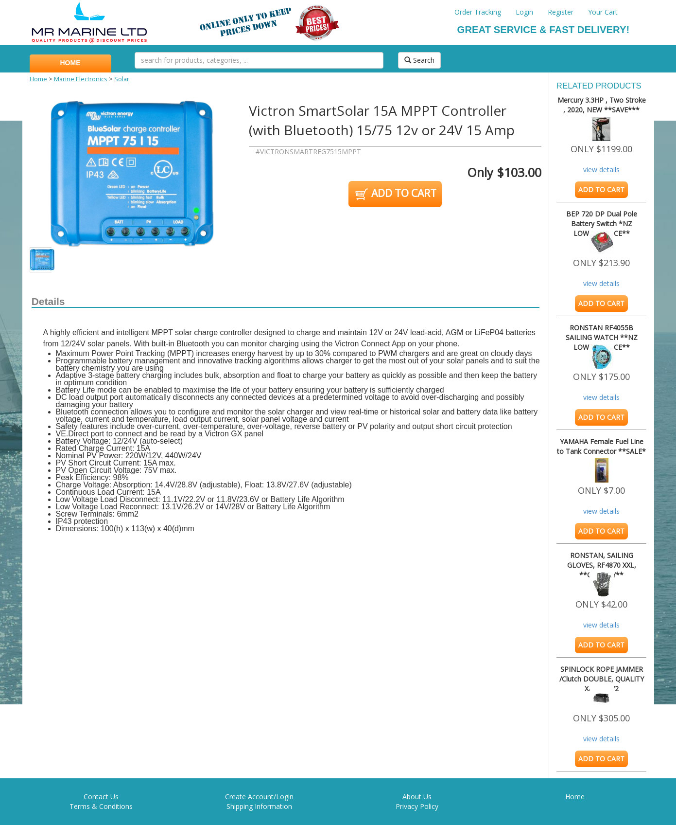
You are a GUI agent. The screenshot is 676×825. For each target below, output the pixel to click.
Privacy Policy (417, 806)
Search (419, 60)
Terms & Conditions (101, 806)
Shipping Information (259, 806)
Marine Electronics (80, 79)
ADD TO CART (394, 194)
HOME (70, 63)
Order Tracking (477, 12)
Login (524, 12)
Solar (121, 79)
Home (38, 79)
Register (560, 12)
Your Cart (603, 12)
